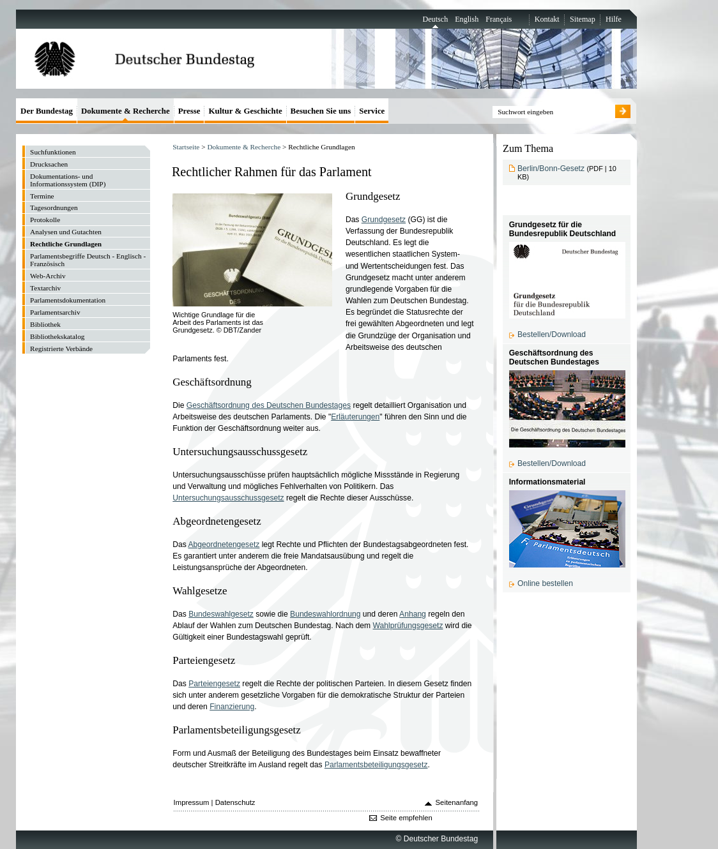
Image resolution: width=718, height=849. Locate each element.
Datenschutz (235, 802)
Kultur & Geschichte (245, 111)
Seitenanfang (457, 802)
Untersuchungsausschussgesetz (228, 497)
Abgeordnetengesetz (224, 544)
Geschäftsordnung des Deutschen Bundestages (269, 405)
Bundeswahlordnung (325, 614)
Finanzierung (232, 706)
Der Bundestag (46, 111)
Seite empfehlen (406, 818)
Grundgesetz (384, 219)
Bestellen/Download (551, 334)
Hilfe (614, 19)
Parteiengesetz (214, 683)
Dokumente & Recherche (243, 147)
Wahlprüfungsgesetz (408, 625)
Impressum (192, 802)
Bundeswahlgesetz (221, 614)
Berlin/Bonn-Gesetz (550, 168)
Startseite (185, 147)
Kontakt (547, 19)
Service (372, 111)
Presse (189, 111)
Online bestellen (545, 583)
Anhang (412, 614)
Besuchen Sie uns (321, 111)
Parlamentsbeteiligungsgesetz (376, 764)
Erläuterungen (355, 416)
